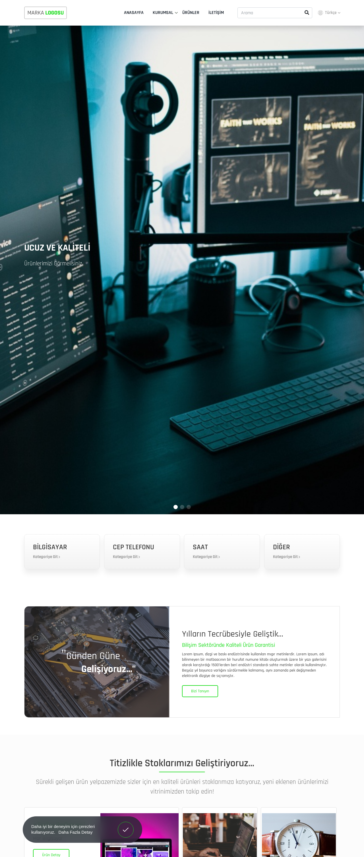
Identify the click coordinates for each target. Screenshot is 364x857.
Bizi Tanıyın (200, 691)
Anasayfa (134, 13)
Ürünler (190, 13)
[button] (175, 507)
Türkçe (329, 12)
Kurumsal (163, 13)
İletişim (216, 13)
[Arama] (274, 12)
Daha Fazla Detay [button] (75, 832)
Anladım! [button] (126, 825)
